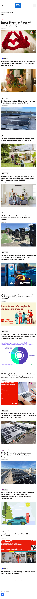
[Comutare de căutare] (34, 5)
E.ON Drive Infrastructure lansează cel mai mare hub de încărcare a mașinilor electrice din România (18, 218)
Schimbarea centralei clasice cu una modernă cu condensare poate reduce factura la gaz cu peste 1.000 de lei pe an (18, 63)
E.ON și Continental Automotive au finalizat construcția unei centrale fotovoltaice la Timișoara (16, 455)
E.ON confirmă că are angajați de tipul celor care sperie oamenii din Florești (18, 573)
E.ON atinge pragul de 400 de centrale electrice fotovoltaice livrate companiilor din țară (18, 102)
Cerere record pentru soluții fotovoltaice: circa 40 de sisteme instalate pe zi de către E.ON (17, 140)
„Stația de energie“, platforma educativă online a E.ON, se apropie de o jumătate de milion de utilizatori (18, 297)
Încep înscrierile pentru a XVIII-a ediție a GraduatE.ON (15, 535)
